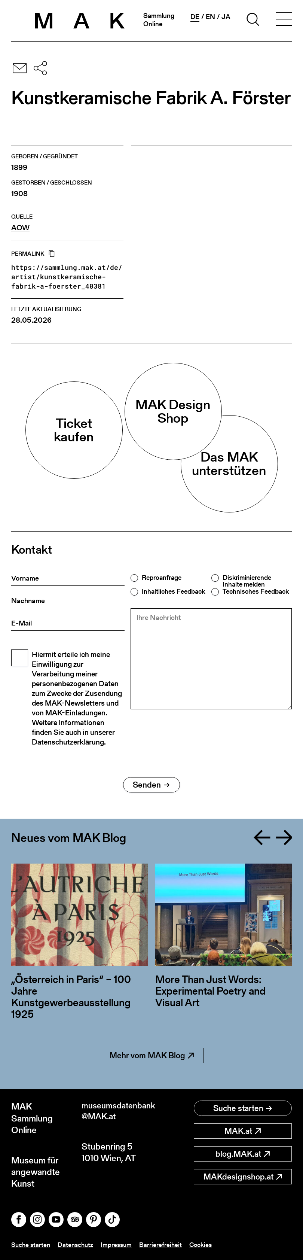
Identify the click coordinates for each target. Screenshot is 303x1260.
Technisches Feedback (256, 591)
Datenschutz (78, 1244)
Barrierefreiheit (165, 1244)
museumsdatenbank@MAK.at (117, 1112)
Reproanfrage (161, 577)
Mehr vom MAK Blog (152, 1055)
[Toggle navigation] (283, 20)
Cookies (206, 1244)
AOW (20, 227)
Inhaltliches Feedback (173, 591)
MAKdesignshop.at (242, 1177)
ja (225, 16)
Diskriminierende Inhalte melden (247, 581)
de (194, 16)
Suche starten (242, 1108)
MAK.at (242, 1131)
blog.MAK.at (242, 1154)
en (210, 16)
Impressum (120, 1244)
